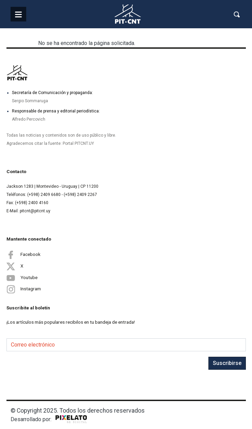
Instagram (23, 289)
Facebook (23, 254)
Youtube (21, 277)
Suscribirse (227, 363)
